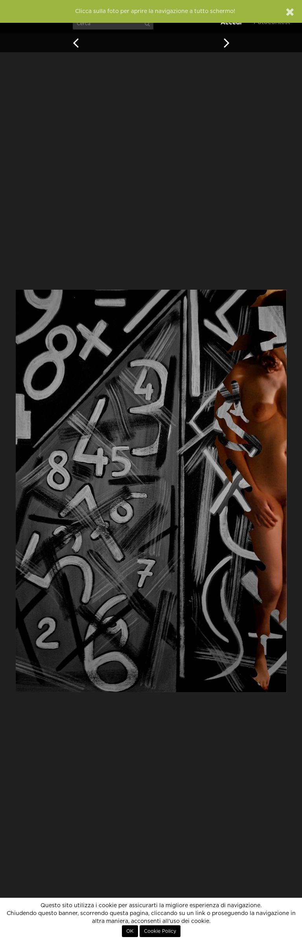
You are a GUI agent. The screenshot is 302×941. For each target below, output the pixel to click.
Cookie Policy (160, 931)
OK (130, 931)
